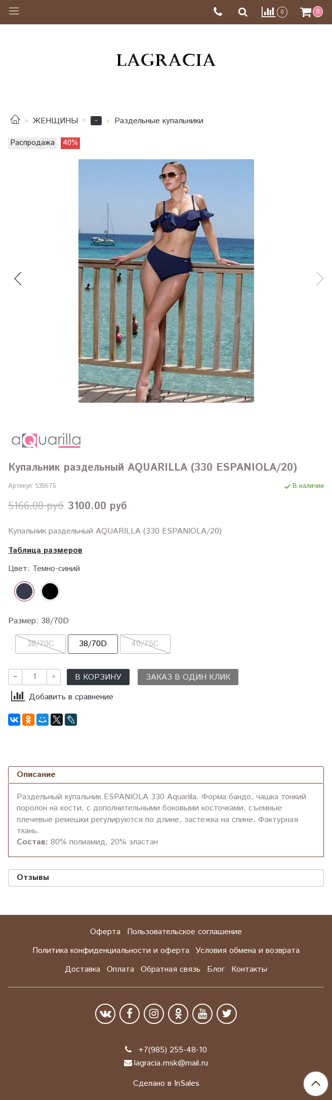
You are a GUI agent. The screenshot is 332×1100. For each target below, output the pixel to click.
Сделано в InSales (166, 1084)
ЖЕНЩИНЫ (55, 121)
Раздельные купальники (158, 121)
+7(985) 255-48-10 (171, 1050)
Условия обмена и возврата (247, 950)
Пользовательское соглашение (184, 932)
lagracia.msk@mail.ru (171, 1063)
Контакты (249, 969)
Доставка (82, 969)
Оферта (105, 932)
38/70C (40, 644)
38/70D (93, 644)
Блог (216, 969)
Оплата (120, 969)
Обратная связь (170, 969)
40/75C (145, 644)
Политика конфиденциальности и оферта (110, 950)
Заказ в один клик (188, 677)
